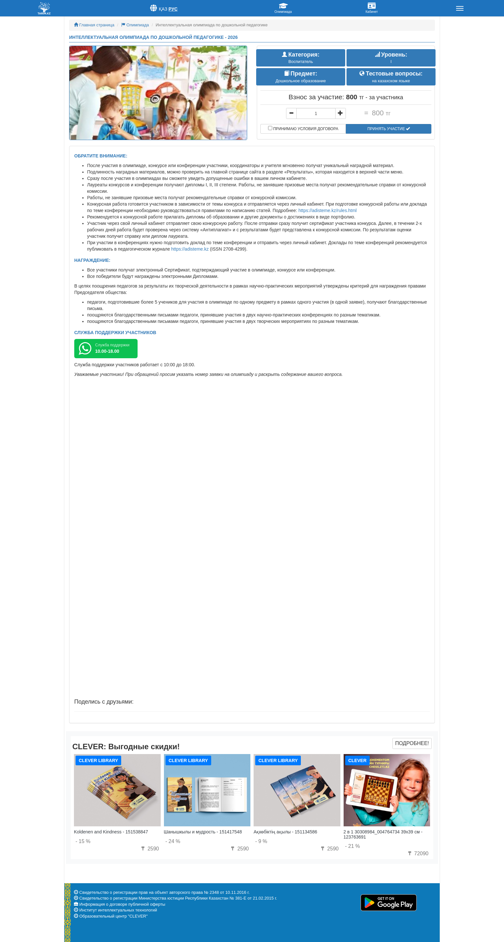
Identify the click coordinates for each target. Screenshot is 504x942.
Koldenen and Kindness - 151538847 (111, 831)
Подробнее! (412, 743)
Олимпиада (135, 24)
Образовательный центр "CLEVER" (113, 916)
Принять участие (388, 129)
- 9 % (261, 841)
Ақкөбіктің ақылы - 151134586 (285, 831)
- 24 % (173, 841)
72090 (417, 853)
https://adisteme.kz (190, 249)
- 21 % (352, 846)
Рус (172, 9)
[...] (316, 113)
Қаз (163, 9)
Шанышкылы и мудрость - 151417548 (203, 831)
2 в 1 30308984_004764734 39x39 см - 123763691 (383, 834)
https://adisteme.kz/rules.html (327, 210)
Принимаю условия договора (303, 128)
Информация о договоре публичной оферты (122, 904)
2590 (149, 848)
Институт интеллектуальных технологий (118, 910)
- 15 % (83, 841)
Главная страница (94, 24)
